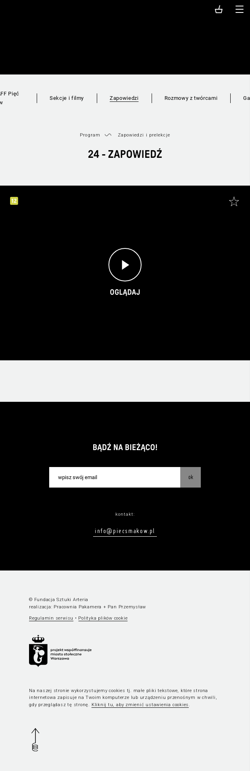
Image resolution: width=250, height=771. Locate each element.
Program (90, 135)
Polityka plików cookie (102, 618)
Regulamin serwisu (51, 618)
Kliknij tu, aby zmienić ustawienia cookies (140, 704)
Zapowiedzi (124, 98)
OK (190, 477)
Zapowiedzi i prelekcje (144, 135)
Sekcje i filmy (67, 98)
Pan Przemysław (127, 607)
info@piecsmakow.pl (125, 531)
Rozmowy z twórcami (191, 98)
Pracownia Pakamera (78, 607)
